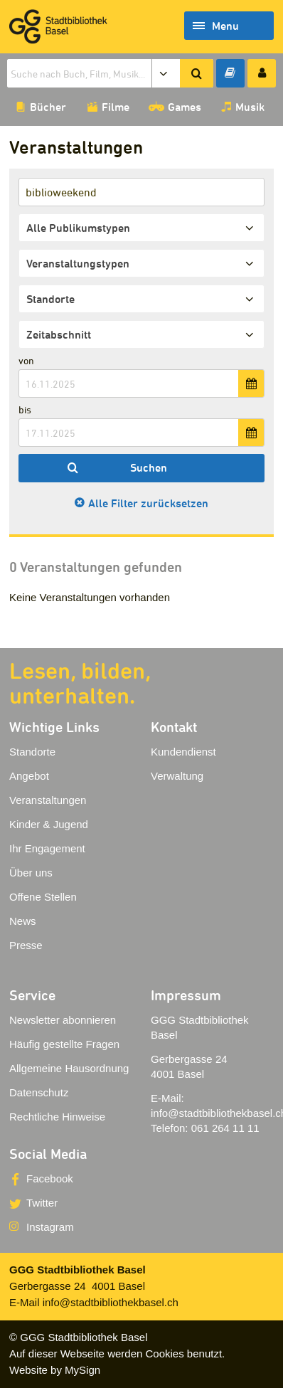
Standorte (32, 752)
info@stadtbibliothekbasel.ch (110, 1302)
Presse (26, 945)
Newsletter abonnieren (62, 1020)
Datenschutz (38, 1092)
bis (24, 409)
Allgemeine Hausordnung (69, 1068)
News (22, 921)
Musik (250, 106)
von (26, 360)
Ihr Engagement (47, 848)
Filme (115, 106)
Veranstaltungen (47, 800)
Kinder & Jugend (48, 824)
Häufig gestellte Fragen (64, 1044)
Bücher (48, 106)
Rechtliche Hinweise (57, 1117)
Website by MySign (54, 1370)
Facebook (49, 1178)
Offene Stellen (43, 897)
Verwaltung (177, 776)
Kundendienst (183, 752)
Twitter (42, 1203)
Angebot (29, 776)
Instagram (50, 1227)
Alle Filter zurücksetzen (148, 503)
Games (184, 106)
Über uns (31, 873)
